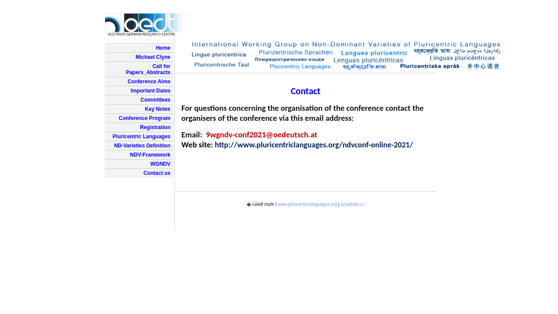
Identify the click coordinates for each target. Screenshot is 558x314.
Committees (155, 100)
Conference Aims (149, 81)
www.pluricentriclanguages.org (307, 204)
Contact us (156, 173)
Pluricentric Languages (141, 136)
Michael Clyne (153, 57)
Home (163, 48)
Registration (155, 127)
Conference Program (144, 118)
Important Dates (150, 91)
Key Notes (157, 109)
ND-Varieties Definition (142, 146)
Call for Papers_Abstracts (148, 69)
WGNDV (160, 164)
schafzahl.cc (352, 204)
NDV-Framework (150, 155)
